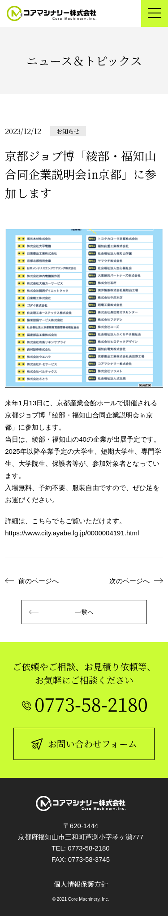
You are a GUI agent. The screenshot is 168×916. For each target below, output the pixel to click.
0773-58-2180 (88, 848)
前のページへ (38, 581)
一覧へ (61, 612)
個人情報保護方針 (81, 884)
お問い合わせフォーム (84, 743)
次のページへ (129, 581)
